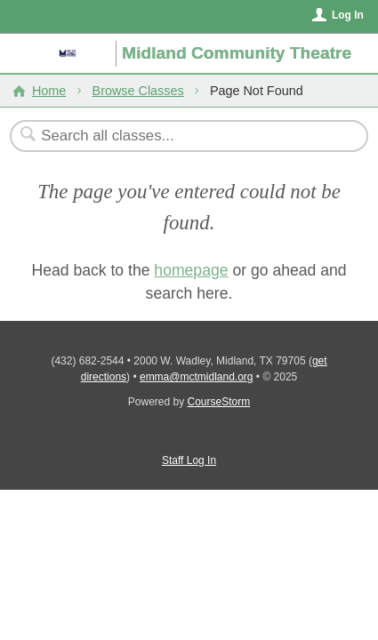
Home (49, 91)
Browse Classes (138, 91)
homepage (191, 270)
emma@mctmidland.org (196, 377)
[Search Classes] (180, 136)
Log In (348, 15)
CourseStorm (219, 402)
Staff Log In (189, 460)
